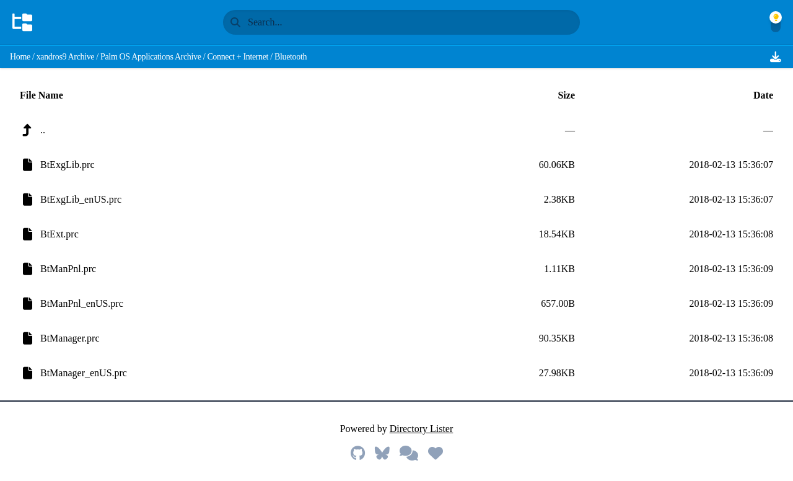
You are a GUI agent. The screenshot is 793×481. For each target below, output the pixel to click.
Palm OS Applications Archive (150, 56)
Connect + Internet (237, 56)
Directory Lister (421, 428)
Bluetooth (290, 56)
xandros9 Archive (66, 56)
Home (20, 56)
